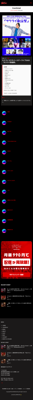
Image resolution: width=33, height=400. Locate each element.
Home (12, 10)
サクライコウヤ (11, 180)
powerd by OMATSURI (16, 394)
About (3, 331)
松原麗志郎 (10, 220)
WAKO (9, 151)
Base (3, 335)
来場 (8, 58)
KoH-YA (9, 131)
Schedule (15, 10)
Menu (3, 329)
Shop (3, 333)
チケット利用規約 (18, 388)
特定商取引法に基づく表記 (7, 388)
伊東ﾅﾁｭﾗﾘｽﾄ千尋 (11, 200)
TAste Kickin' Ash (11, 141)
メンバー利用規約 (26, 388)
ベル (8, 190)
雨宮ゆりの (10, 229)
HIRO (8, 111)
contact (4, 337)
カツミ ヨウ (10, 170)
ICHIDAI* (9, 121)
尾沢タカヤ (10, 210)
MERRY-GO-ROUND (6, 339)
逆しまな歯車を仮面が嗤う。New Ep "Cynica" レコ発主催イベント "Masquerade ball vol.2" (19, 289)
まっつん (9, 161)
